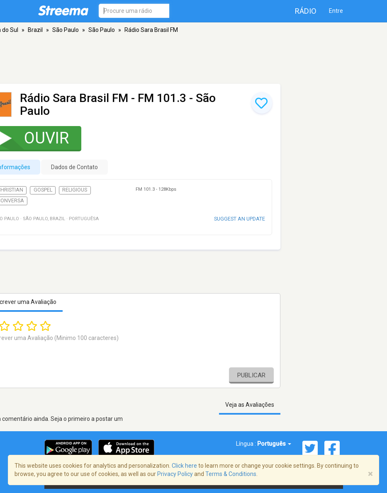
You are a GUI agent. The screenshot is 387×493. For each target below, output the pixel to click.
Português (274, 443)
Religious (74, 190)
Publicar (251, 375)
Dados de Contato (74, 167)
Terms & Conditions (230, 474)
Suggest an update (239, 219)
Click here (184, 465)
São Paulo (65, 30)
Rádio (305, 11)
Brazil (35, 30)
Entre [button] (336, 10)
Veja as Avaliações (249, 404)
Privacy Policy (175, 474)
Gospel (43, 190)
